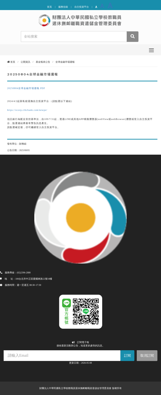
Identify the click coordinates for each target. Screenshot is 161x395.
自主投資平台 (81, 7)
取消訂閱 (147, 355)
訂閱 (127, 355)
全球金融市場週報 (65, 62)
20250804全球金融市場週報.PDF (26, 88)
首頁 (49, 7)
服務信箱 (63, 7)
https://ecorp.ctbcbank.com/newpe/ (27, 110)
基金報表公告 (43, 62)
